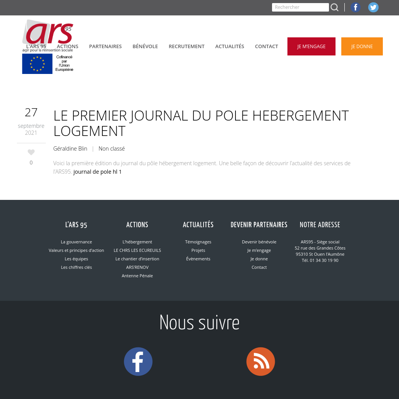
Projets (198, 250)
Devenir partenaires (259, 225)
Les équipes (76, 259)
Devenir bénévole (259, 242)
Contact (259, 267)
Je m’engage (259, 250)
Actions (137, 225)
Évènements (198, 259)
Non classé (111, 148)
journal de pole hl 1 (97, 171)
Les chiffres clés (76, 267)
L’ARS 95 (76, 225)
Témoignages (198, 242)
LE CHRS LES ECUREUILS (137, 250)
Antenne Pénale (137, 275)
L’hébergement (137, 242)
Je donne (259, 259)
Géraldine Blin (70, 148)
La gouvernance (76, 242)
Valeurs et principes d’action (76, 250)
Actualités (198, 225)
